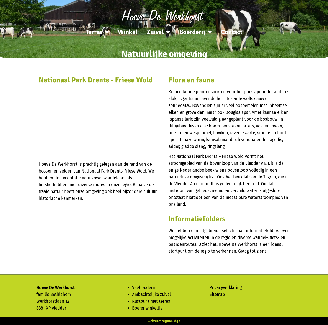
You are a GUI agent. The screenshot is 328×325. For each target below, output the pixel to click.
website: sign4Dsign (164, 321)
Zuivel (158, 32)
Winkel (128, 32)
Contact (231, 32)
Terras (97, 32)
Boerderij (195, 32)
